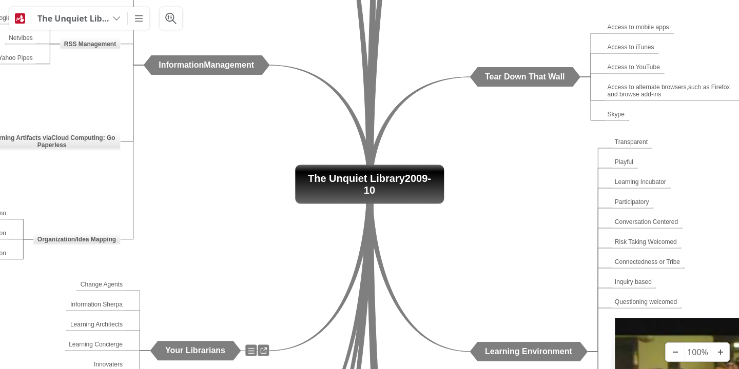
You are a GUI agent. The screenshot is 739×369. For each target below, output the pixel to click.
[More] (138, 18)
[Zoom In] (720, 352)
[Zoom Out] (675, 352)
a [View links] (265, 352)
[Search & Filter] (171, 18)
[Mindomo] (20, 18)
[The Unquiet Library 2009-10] (79, 18)
